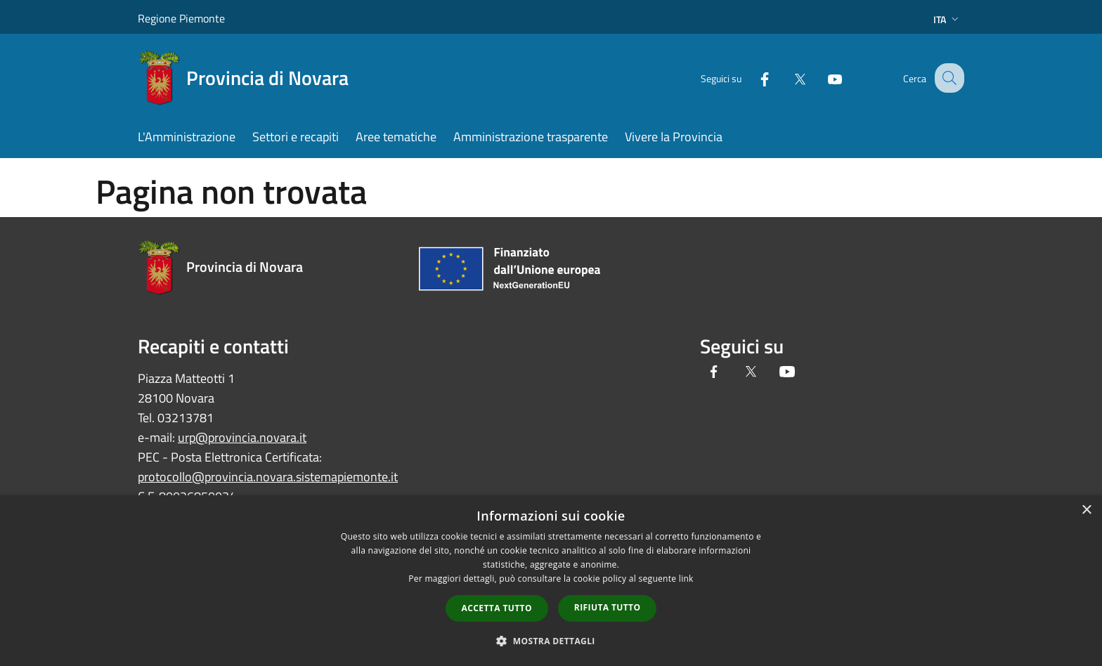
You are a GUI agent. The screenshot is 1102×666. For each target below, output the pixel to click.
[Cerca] (947, 78)
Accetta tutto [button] (497, 608)
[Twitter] (787, 77)
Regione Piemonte (181, 18)
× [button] (1086, 510)
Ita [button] (947, 19)
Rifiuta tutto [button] (607, 607)
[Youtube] (822, 77)
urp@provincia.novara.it (242, 437)
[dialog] (551, 580)
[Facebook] (752, 77)
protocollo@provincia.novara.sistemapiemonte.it (268, 476)
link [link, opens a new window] (686, 579)
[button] (551, 640)
